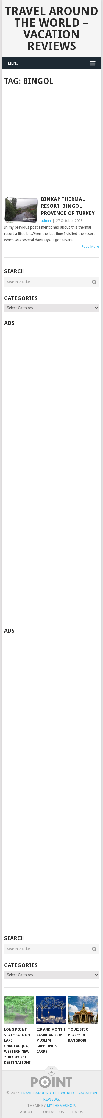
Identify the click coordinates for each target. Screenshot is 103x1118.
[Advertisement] (51, 141)
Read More (90, 246)
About (26, 1112)
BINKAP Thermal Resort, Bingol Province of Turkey (68, 206)
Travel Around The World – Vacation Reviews (51, 28)
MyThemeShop (61, 1105)
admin (46, 220)
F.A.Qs (77, 1112)
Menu (13, 63)
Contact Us (52, 1112)
